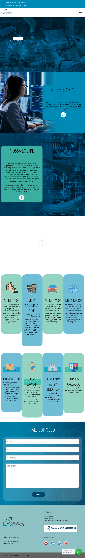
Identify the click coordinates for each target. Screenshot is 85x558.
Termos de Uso (8, 544)
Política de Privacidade (10, 541)
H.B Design (26, 555)
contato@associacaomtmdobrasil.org (17, 2)
